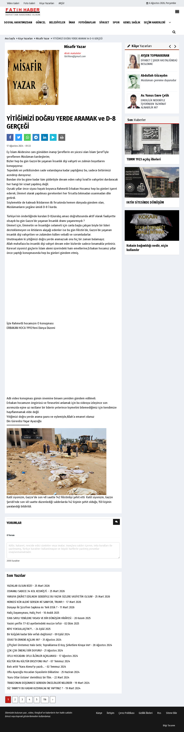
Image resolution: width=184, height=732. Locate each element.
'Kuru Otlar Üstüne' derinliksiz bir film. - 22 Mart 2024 (38, 677)
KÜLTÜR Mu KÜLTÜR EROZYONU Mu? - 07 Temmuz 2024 (38, 661)
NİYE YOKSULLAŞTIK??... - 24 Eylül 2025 (28, 629)
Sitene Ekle (171, 713)
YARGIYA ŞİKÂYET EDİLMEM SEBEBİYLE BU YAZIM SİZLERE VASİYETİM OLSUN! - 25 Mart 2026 (58, 596)
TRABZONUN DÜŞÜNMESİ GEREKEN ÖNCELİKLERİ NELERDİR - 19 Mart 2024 (48, 683)
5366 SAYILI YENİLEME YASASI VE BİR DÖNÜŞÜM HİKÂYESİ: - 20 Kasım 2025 (49, 618)
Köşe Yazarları (25, 38)
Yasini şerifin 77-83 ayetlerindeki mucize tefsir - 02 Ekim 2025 (43, 623)
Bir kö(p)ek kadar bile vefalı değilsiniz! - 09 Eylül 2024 (38, 634)
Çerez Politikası (126, 713)
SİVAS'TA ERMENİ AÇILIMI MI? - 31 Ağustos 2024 (34, 639)
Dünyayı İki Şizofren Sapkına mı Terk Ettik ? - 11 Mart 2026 (40, 607)
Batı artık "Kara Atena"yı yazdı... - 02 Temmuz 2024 (36, 666)
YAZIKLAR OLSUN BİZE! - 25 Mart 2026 (28, 585)
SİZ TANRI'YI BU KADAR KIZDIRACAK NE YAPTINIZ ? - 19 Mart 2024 (43, 688)
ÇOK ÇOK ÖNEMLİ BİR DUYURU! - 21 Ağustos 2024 (35, 650)
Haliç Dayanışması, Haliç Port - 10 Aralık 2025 (33, 612)
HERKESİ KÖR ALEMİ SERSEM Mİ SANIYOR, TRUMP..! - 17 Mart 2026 (44, 602)
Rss (159, 713)
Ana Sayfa (10, 38)
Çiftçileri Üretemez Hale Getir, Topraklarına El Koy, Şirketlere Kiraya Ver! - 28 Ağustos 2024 (59, 645)
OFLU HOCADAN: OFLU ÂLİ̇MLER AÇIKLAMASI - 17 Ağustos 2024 (42, 656)
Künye (99, 713)
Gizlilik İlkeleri (146, 713)
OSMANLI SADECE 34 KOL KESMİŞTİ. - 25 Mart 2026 (36, 591)
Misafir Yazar (42, 38)
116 (44, 699)
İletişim (110, 713)
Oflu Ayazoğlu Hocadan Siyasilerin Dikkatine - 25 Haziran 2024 (43, 672)
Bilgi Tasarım (169, 725)
